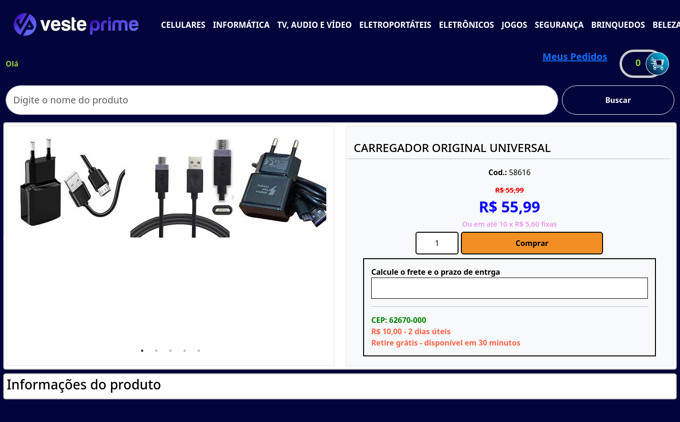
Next (333, 239)
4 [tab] (184, 350)
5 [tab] (199, 350)
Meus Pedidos (575, 56)
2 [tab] (156, 350)
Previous (7, 239)
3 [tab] (170, 350)
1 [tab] (142, 350)
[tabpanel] (72, 182)
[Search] (282, 100)
